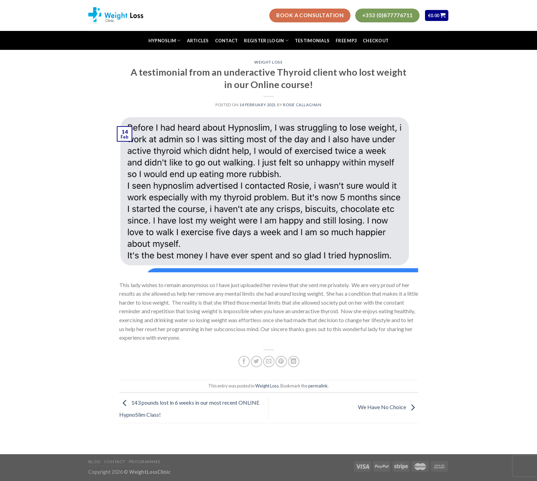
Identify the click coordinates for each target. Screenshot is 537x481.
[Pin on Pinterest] (281, 361)
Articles (198, 40)
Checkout (376, 40)
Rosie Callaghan (302, 104)
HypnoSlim (164, 40)
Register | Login (266, 40)
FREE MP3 (346, 40)
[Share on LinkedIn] (293, 361)
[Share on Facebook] (244, 361)
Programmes (144, 461)
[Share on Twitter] (256, 361)
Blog (94, 461)
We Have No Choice (388, 407)
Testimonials (312, 40)
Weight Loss (268, 62)
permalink (318, 386)
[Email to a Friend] (269, 361)
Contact (226, 40)
